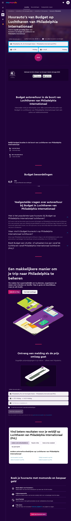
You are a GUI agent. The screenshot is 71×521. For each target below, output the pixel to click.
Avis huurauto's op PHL (17, 457)
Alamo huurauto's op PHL (17, 459)
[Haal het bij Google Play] (37, 76)
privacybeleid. (49, 415)
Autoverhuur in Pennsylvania (41, 11)
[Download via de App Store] (47, 76)
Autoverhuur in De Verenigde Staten (24, 11)
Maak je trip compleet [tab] (48, 443)
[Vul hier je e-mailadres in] (40, 403)
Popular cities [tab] (35, 443)
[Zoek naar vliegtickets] (3, 7)
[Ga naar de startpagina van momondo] (11, 2)
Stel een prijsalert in (37, 506)
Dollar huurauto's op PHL (45, 459)
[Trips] (3, 19)
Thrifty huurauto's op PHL (45, 457)
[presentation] (47, 76)
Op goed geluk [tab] (16, 446)
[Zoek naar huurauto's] (3, 14)
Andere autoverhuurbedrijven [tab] (20, 443)
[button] (3, 2)
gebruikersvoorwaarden (38, 415)
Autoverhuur (11, 11)
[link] (14, 292)
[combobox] (15, 39)
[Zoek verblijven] (3, 11)
